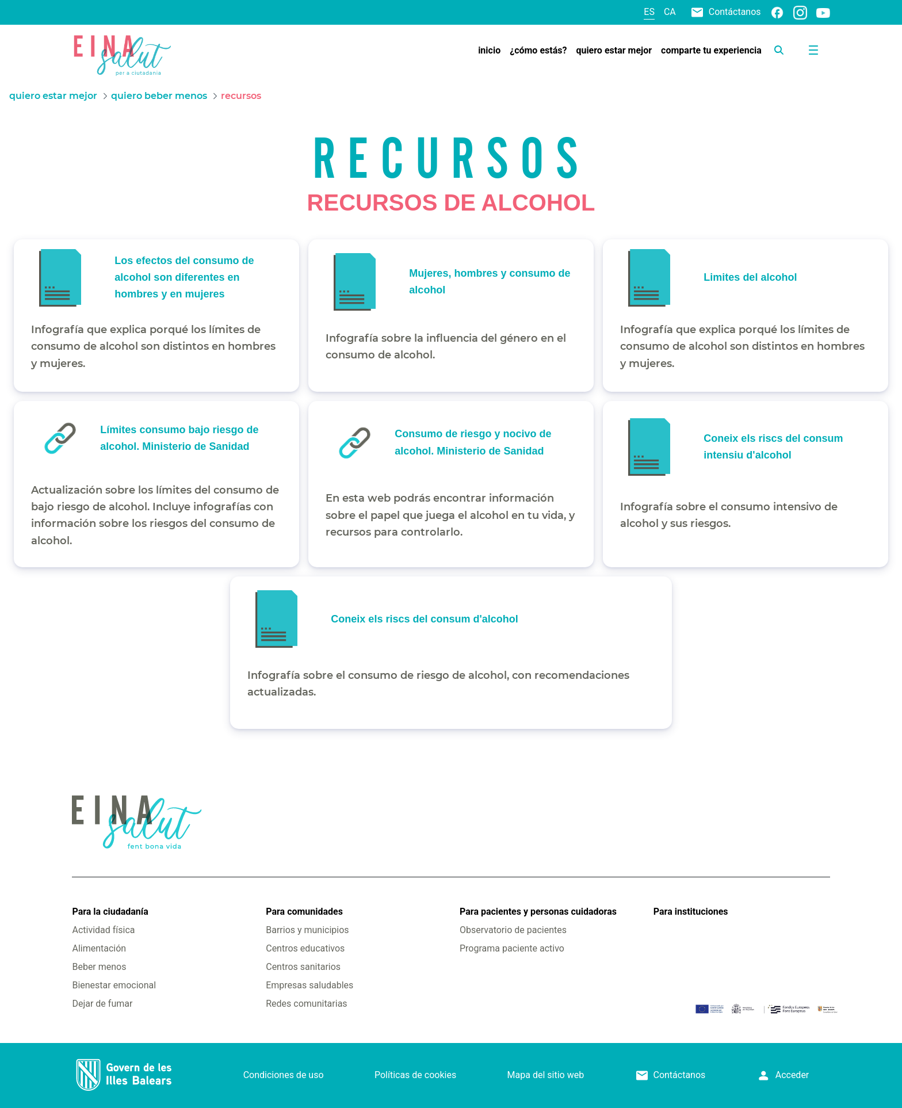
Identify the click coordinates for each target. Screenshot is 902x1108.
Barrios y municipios (307, 929)
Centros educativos (305, 948)
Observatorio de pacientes (513, 929)
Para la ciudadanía (110, 911)
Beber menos (99, 966)
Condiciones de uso (283, 1074)
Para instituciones (690, 911)
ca (670, 11)
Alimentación (99, 948)
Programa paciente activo (512, 948)
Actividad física (103, 929)
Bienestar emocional (114, 985)
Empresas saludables (309, 985)
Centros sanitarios (303, 966)
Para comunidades (304, 911)
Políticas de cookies (415, 1074)
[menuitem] (489, 50)
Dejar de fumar (102, 1003)
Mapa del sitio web (545, 1074)
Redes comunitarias (306, 1003)
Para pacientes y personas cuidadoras (538, 911)
